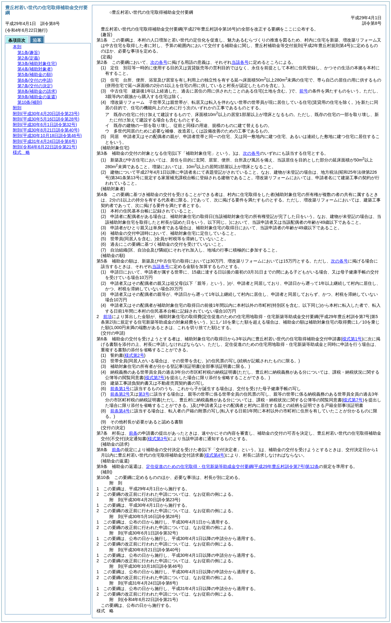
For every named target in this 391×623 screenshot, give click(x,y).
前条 (133, 433)
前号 (303, 91)
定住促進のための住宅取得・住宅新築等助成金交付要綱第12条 (232, 466)
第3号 (143, 394)
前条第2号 (120, 394)
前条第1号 (120, 388)
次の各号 (158, 62)
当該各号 (240, 62)
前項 (107, 316)
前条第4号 (120, 410)
